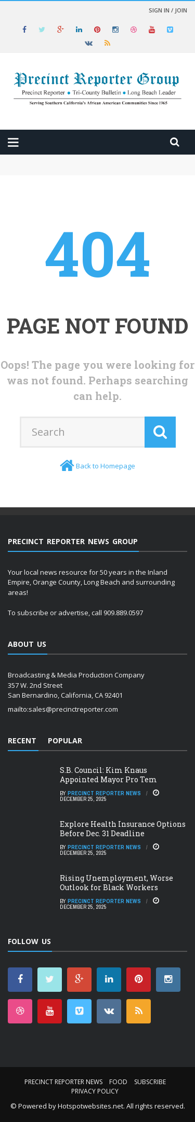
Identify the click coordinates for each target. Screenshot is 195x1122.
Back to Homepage (105, 465)
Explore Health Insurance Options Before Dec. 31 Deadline (123, 828)
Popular (65, 740)
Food (118, 1081)
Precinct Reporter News (104, 793)
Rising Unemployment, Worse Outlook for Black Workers (116, 882)
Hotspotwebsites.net (90, 1106)
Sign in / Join (168, 10)
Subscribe (150, 1081)
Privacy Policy (95, 1091)
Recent (22, 740)
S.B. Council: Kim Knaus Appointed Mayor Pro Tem (108, 774)
